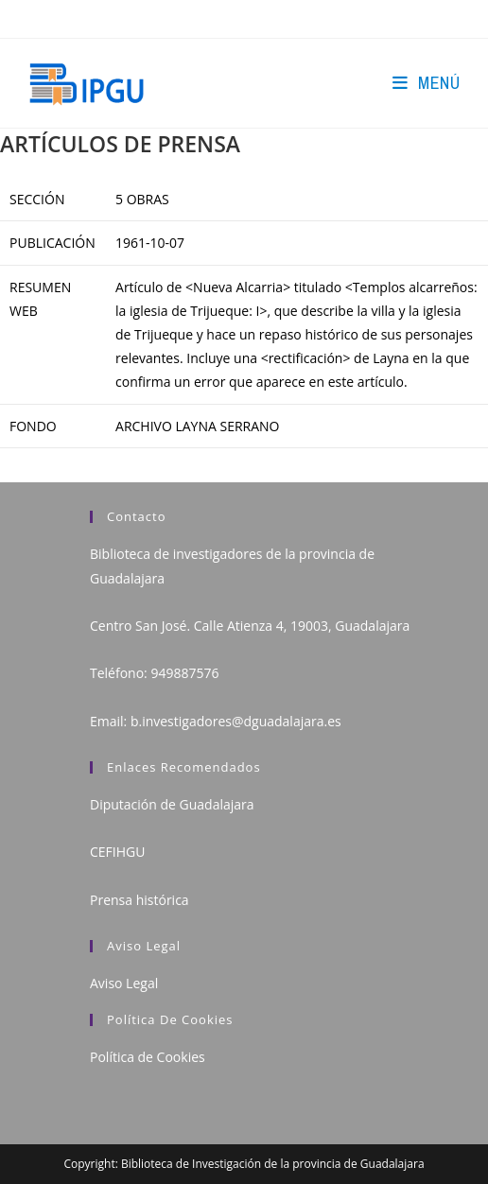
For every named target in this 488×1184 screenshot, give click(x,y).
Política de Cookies (147, 1057)
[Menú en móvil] (426, 83)
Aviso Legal (124, 983)
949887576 (184, 673)
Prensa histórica (139, 900)
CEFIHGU (117, 852)
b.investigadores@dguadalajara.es (236, 721)
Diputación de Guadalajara (172, 804)
